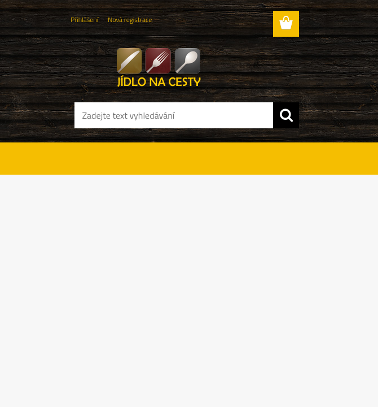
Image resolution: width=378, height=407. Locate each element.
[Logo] (182, 65)
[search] (286, 115)
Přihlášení (84, 19)
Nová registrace (130, 19)
